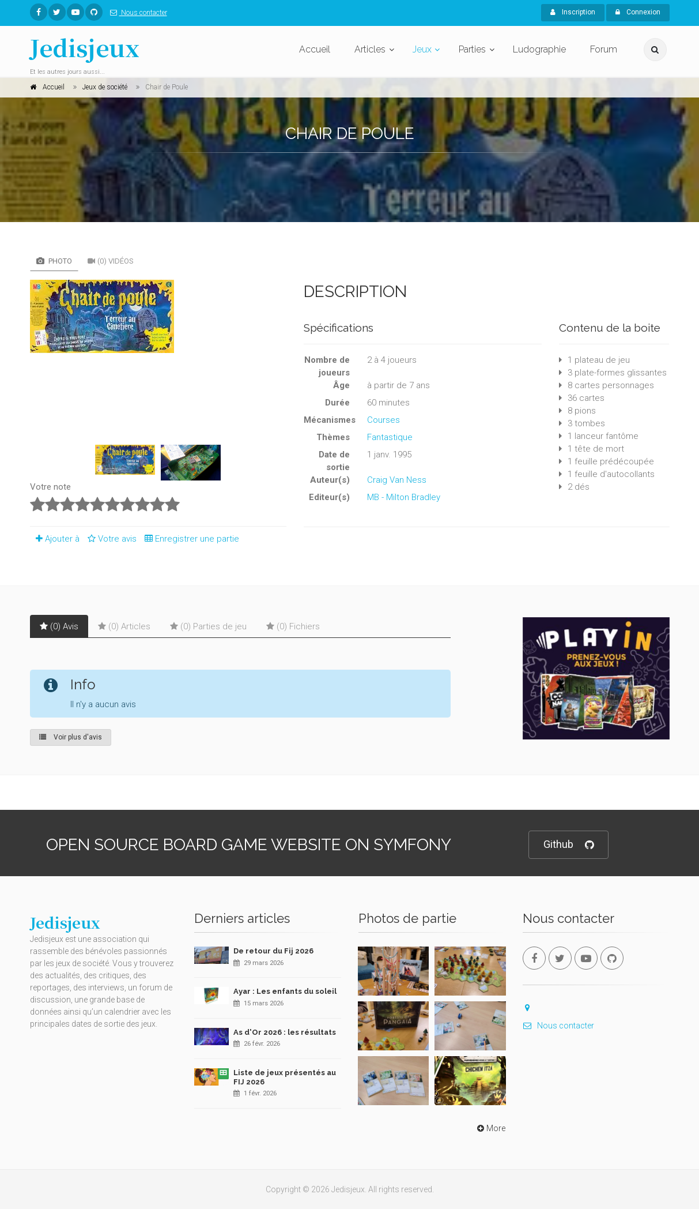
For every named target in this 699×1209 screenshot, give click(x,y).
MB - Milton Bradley (403, 497)
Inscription (572, 12)
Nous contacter (136, 13)
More (490, 1128)
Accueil (314, 49)
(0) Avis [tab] (59, 626)
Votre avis (110, 539)
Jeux (422, 49)
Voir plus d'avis (70, 737)
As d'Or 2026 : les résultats (284, 1032)
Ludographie (539, 49)
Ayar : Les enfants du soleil (285, 991)
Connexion (637, 12)
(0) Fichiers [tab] (293, 626)
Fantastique (390, 437)
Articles (370, 49)
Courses (383, 420)
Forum (603, 49)
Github (568, 844)
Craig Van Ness (396, 480)
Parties (472, 49)
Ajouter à (55, 539)
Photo (54, 261)
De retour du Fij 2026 (273, 951)
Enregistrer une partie (189, 539)
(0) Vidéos (111, 261)
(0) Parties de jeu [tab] (208, 626)
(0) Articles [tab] (124, 626)
